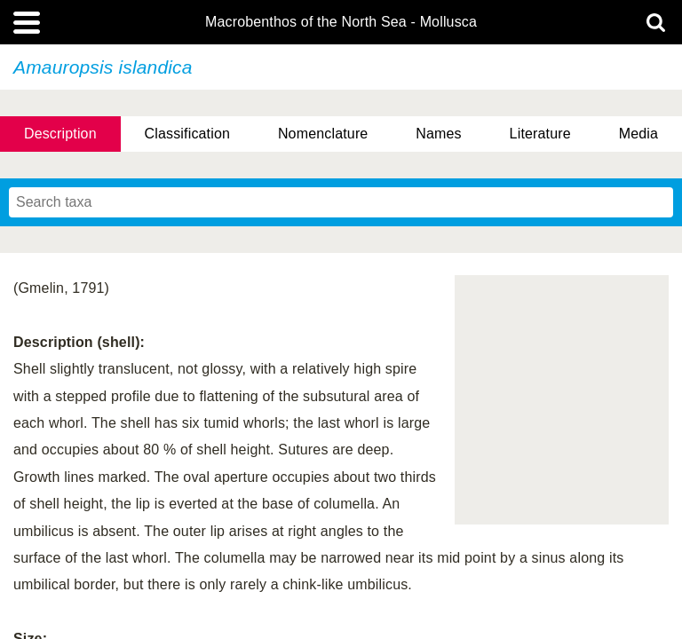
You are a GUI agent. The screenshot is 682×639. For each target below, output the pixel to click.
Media (638, 133)
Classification (188, 133)
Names (438, 133)
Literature (540, 133)
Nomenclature (323, 133)
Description (60, 133)
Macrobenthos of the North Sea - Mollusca (341, 22)
